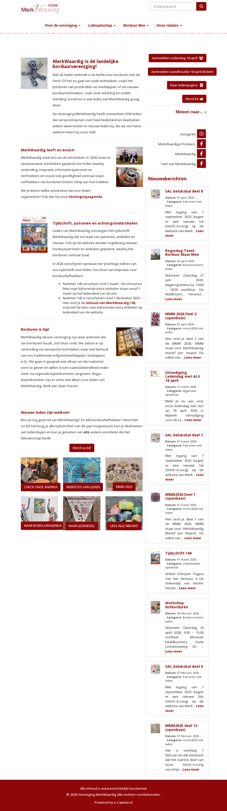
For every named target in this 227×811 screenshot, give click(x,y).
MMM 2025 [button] (124, 486)
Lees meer (173, 299)
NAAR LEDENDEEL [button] (82, 525)
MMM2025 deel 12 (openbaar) (181, 727)
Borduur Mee (136, 25)
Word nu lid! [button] (82, 448)
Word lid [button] (194, 99)
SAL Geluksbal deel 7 (184, 435)
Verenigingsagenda (85, 196)
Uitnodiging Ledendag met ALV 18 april (182, 376)
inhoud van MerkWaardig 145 (110, 302)
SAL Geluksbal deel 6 (184, 666)
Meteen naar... (191, 112)
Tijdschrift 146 (178, 553)
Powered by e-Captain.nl (113, 802)
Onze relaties (169, 25)
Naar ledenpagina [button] (186, 85)
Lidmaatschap (102, 25)
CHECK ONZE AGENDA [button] (40, 487)
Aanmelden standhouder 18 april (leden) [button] (182, 71)
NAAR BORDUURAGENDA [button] (43, 525)
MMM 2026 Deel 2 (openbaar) (180, 315)
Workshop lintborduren (176, 604)
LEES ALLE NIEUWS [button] (124, 525)
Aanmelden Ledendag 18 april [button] (177, 58)
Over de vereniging (63, 25)
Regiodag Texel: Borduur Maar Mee (182, 252)
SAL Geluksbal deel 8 (184, 191)
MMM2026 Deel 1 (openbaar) (180, 496)
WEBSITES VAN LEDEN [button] (83, 487)
